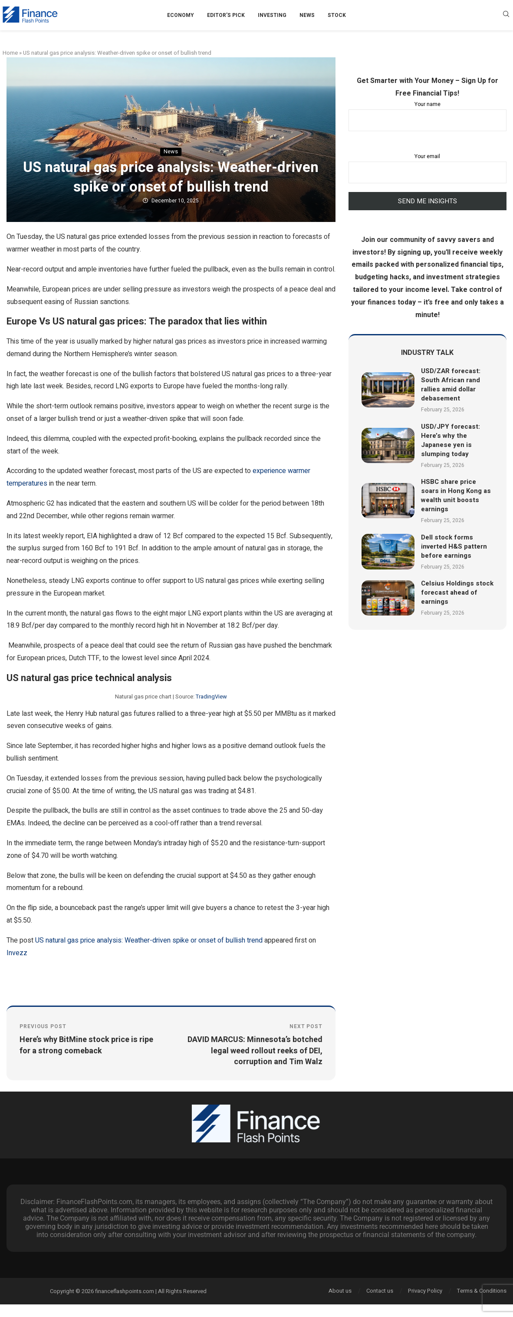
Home (10, 53)
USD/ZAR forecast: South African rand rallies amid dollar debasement (450, 384)
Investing (272, 15)
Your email (427, 167)
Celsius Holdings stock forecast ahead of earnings (457, 592)
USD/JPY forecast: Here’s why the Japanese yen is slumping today (450, 440)
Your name (427, 115)
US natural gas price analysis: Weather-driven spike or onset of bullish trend (149, 940)
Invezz (17, 953)
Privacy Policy (425, 1291)
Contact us (379, 1291)
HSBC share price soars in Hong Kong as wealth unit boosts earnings (456, 495)
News (307, 15)
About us (340, 1291)
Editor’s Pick (226, 15)
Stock (337, 15)
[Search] (506, 15)
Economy (180, 15)
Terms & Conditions (481, 1291)
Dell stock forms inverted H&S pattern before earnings (454, 546)
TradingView (211, 696)
